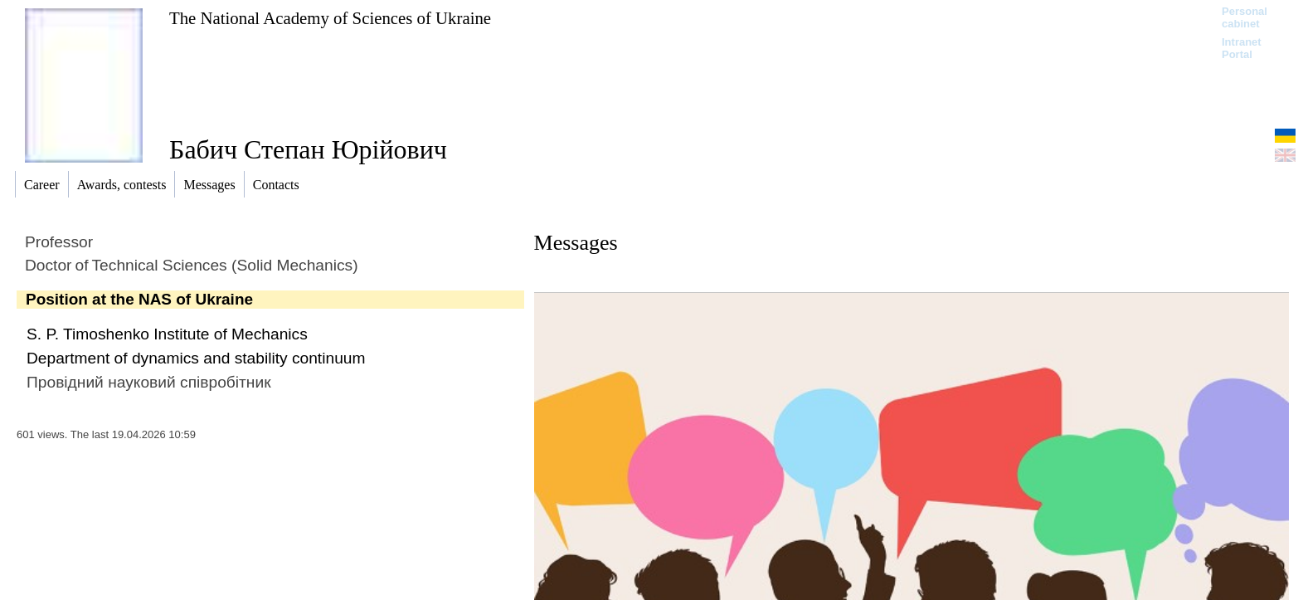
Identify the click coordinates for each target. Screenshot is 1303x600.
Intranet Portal (1242, 48)
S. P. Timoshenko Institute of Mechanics (167, 334)
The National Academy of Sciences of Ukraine (330, 17)
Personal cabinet (1244, 17)
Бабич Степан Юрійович (308, 149)
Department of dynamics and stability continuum (196, 358)
